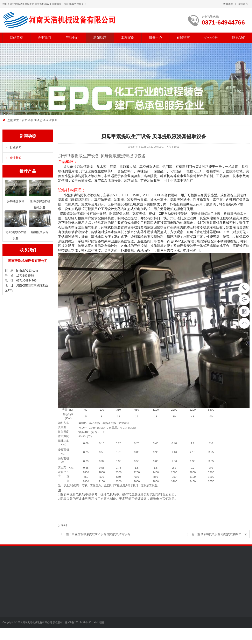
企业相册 (211, 37)
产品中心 (72, 37)
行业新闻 (15, 147)
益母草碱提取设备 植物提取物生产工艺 (222, 534)
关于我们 (44, 37)
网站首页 (16, 37)
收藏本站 (228, 3)
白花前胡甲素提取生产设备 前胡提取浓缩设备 (101, 534)
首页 (25, 120)
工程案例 (127, 37)
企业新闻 (51, 120)
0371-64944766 (244, 288)
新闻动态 (99, 37)
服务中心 (155, 37)
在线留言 (243, 3)
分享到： (64, 525)
